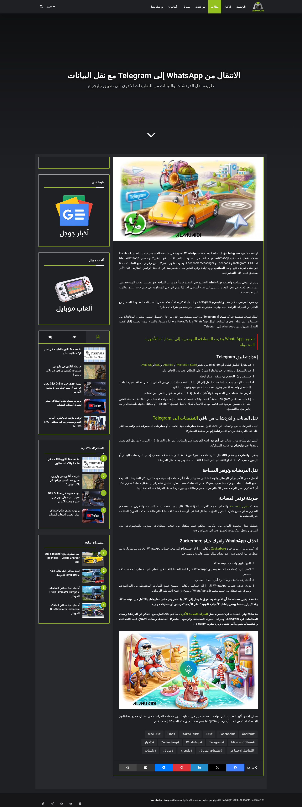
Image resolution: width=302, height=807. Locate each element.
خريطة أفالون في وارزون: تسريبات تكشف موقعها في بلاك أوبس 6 (64, 372)
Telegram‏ (215, 742)
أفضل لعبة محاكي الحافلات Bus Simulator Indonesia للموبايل (64, 613)
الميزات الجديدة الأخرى (194, 614)
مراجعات (200, 6)
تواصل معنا (157, 6)
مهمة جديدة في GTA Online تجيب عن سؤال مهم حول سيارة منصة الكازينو (64, 389)
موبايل (186, 6)
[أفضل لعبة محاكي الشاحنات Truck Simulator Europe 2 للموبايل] (93, 597)
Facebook (226, 734)
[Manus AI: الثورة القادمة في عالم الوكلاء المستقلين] (93, 356)
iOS (157, 364)
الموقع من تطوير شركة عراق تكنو (202, 800)
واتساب (149, 750)
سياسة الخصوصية (173, 800)
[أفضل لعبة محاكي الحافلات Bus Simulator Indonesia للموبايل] (93, 614)
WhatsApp (193, 742)
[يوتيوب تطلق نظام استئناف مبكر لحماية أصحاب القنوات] (93, 408)
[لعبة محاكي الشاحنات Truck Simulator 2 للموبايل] (93, 580)
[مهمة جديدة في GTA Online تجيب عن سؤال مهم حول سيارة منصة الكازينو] (93, 391)
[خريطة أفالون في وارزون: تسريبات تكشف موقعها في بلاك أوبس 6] (93, 373)
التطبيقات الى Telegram (175, 418)
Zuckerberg (169, 742)
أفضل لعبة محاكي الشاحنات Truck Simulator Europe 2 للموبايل (64, 595)
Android (168, 364)
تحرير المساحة (239, 506)
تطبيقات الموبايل (210, 750)
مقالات (215, 6)
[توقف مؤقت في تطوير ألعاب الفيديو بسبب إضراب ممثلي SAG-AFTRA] (93, 425)
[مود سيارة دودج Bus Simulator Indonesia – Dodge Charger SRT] (93, 563)
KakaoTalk (189, 734)
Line (171, 734)
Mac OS (147, 364)
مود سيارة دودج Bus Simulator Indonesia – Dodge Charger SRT (62, 561)
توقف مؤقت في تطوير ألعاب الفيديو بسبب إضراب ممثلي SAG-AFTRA (63, 423)
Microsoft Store (187, 364)
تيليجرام (185, 750)
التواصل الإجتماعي (241, 750)
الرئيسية (241, 6)
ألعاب (174, 6)
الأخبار (227, 6)
